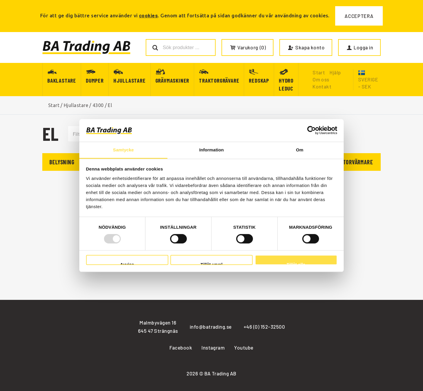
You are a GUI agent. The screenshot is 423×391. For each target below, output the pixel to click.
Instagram (213, 347)
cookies (148, 15)
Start (53, 105)
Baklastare (61, 80)
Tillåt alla (296, 263)
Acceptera (359, 16)
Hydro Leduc (286, 84)
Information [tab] (211, 149)
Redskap (259, 80)
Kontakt (322, 86)
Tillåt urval (212, 263)
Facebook (180, 347)
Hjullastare (129, 80)
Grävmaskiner (172, 80)
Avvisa (127, 263)
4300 (98, 105)
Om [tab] (299, 149)
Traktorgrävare (219, 80)
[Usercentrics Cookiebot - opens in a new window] (311, 130)
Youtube (243, 347)
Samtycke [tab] (123, 149)
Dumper (95, 80)
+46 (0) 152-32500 (264, 327)
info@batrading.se (211, 327)
